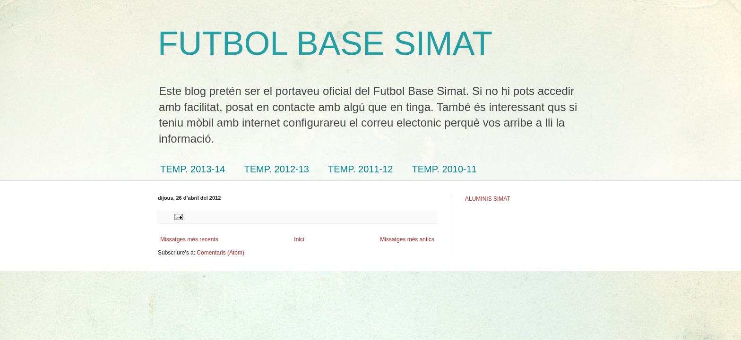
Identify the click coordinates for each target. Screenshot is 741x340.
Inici (299, 239)
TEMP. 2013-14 (192, 169)
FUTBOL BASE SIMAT (325, 43)
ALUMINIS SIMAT (487, 199)
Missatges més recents (189, 239)
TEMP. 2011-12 (360, 169)
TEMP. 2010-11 (444, 169)
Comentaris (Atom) (220, 252)
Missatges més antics (407, 239)
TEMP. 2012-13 (277, 169)
